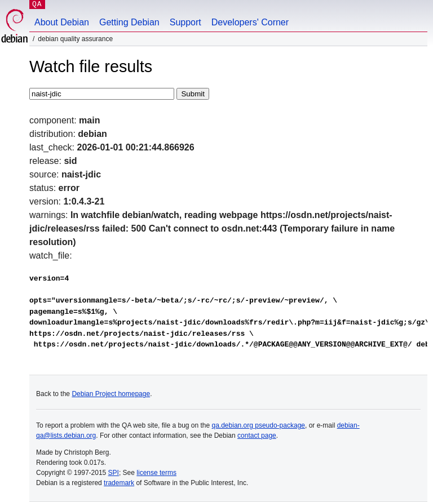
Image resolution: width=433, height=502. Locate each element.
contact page (256, 435)
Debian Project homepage (111, 394)
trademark (119, 483)
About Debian (61, 22)
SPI (113, 473)
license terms (156, 473)
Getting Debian (129, 22)
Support (185, 22)
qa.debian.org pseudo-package (258, 425)
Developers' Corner (250, 22)
